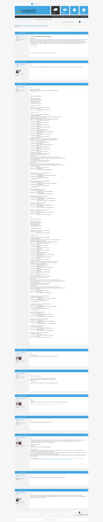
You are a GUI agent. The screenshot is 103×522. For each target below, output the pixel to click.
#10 (86, 490)
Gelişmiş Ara (36, 3)
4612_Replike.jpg (33, 46)
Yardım (67, 16)
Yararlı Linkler (83, 16)
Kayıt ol (81, 3)
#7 (86, 417)
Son (86, 22)
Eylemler (76, 16)
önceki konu (48, 519)
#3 (86, 84)
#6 (86, 395)
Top (86, 514)
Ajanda (71, 16)
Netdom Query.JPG (34, 91)
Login (87, 3)
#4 (86, 350)
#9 (86, 472)
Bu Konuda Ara (79, 29)
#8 (86, 435)
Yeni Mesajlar (62, 16)
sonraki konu (55, 519)
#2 (86, 61)
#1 (86, 33)
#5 (86, 370)
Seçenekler (73, 29)
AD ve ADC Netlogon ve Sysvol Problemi (34, 26)
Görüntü (85, 29)
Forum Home (55, 16)
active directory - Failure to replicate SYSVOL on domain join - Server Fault (46, 404)
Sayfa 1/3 (77, 21)
